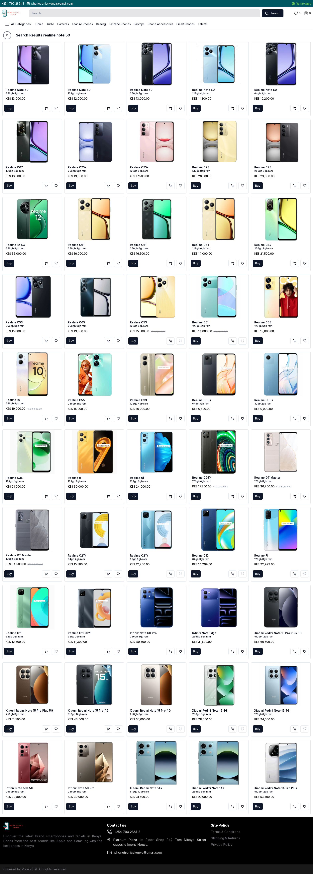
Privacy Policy (221, 845)
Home (39, 24)
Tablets (203, 24)
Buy (9, 108)
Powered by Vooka (16, 869)
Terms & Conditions (225, 832)
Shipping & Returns (225, 838)
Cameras (63, 24)
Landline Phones (120, 24)
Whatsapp (301, 3)
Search (272, 13)
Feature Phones (82, 24)
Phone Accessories (160, 24)
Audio (50, 24)
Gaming (101, 24)
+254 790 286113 (13, 3)
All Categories (18, 24)
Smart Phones (185, 24)
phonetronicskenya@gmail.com (50, 3)
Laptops (139, 24)
